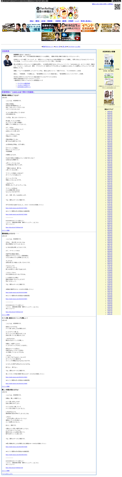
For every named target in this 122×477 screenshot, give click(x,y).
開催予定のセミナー (48, 46)
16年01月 (109, 289)
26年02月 (109, 115)
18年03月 (109, 260)
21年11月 (109, 204)
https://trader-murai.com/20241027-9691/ (16, 208)
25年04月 (109, 132)
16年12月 (109, 286)
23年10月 (109, 164)
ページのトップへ (8, 473)
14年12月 (109, 312)
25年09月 (109, 124)
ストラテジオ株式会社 (23, 83)
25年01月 (109, 137)
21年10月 (109, 206)
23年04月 (109, 174)
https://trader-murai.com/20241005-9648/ (16, 446)
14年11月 (109, 314)
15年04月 (109, 305)
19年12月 (109, 226)
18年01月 (109, 263)
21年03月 (109, 218)
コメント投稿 (5, 230)
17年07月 (109, 274)
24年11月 (109, 141)
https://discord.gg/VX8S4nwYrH (14, 227)
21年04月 (109, 216)
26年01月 (109, 117)
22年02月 (109, 199)
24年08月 (109, 146)
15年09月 (109, 296)
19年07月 (109, 233)
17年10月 (109, 268)
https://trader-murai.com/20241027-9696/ (16, 214)
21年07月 (109, 211)
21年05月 (109, 214)
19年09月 (109, 230)
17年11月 (109, 267)
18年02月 (109, 261)
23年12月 (109, 160)
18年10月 (109, 247)
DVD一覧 (57, 46)
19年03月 (109, 240)
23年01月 (109, 179)
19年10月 (109, 228)
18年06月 (109, 254)
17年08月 (109, 272)
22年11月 (109, 183)
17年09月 (109, 270)
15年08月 (109, 298)
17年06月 (109, 275)
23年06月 (109, 171)
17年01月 (109, 284)
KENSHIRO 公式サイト (24, 87)
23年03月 (109, 176)
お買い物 (63, 46)
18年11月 (109, 246)
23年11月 (109, 162)
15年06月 (109, 302)
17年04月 (109, 279)
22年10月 (109, 185)
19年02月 (109, 242)
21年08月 (109, 209)
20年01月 (109, 225)
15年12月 (109, 291)
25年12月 (109, 118)
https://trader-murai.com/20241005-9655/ (16, 454)
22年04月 (109, 195)
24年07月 (109, 148)
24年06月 (109, 150)
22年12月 (109, 181)
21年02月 (109, 220)
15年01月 (109, 310)
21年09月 (109, 207)
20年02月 (109, 223)
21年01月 (109, 221)
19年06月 (109, 235)
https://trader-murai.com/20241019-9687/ (16, 299)
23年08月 (109, 167)
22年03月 (109, 197)
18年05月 (109, 256)
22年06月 (109, 192)
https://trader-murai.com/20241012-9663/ (16, 377)
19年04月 (109, 239)
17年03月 (109, 281)
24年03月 (109, 155)
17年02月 (109, 282)
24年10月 (109, 143)
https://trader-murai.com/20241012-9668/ (16, 383)
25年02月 (109, 136)
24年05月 (109, 151)
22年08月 (109, 188)
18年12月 (109, 244)
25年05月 (109, 130)
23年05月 (109, 172)
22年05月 (109, 193)
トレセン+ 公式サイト (23, 85)
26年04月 (109, 111)
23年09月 (109, 165)
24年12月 (109, 139)
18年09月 (109, 249)
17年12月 (109, 265)
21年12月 (109, 202)
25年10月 (109, 122)
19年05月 (109, 237)
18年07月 (109, 253)
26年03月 (109, 113)
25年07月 (109, 127)
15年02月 (109, 309)
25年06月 (109, 129)
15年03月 (109, 307)
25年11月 (109, 120)
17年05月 (109, 277)
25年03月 (109, 134)
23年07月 (109, 169)
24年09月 (109, 144)
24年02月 (109, 157)
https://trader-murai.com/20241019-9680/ (16, 292)
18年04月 (109, 258)
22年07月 (109, 190)
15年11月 (109, 293)
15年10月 (109, 295)
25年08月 (109, 125)
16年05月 (109, 288)
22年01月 (109, 200)
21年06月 (109, 213)
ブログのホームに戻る (74, 46)
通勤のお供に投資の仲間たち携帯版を (103, 4)
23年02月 (109, 178)
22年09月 (109, 186)
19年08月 (109, 232)
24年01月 (109, 158)
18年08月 (109, 251)
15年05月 (109, 303)
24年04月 (109, 153)
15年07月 (109, 300)
